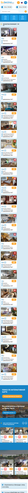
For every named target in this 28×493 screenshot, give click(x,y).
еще (3, 361)
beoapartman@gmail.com (9, 473)
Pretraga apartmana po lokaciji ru (12, 222)
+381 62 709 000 (7, 469)
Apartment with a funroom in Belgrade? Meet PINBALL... (12, 392)
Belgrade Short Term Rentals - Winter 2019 (12, 342)
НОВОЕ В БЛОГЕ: (8, 335)
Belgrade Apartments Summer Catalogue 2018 (12, 369)
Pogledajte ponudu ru (9, 238)
